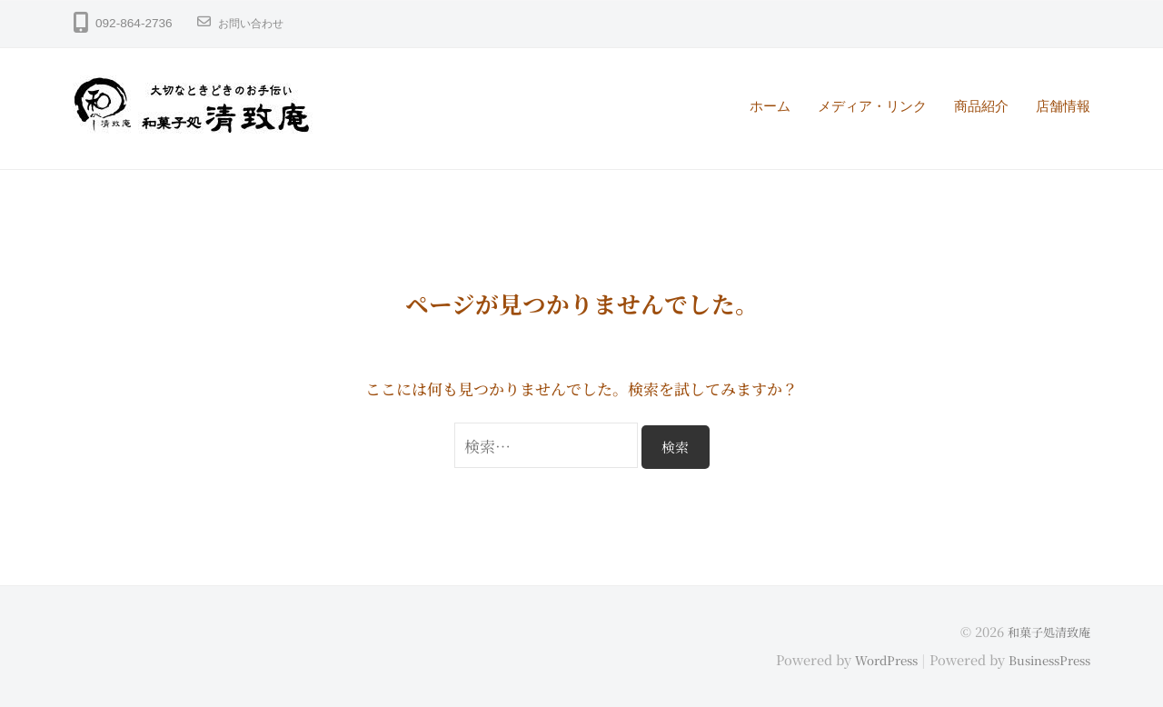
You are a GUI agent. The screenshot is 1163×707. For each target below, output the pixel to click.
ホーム (770, 106)
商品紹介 (981, 106)
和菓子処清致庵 (1045, 631)
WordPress (872, 658)
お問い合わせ (256, 23)
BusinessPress (1044, 658)
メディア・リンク (872, 106)
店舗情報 (1063, 106)
